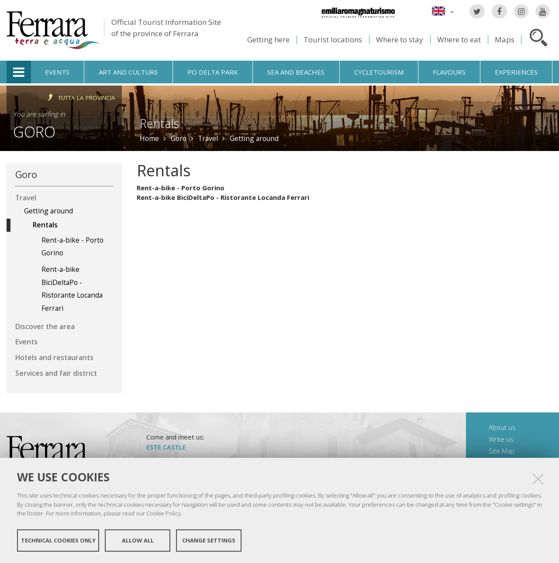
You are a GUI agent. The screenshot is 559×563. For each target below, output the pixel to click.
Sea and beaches (295, 72)
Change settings (208, 540)
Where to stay (399, 39)
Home (149, 138)
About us (502, 427)
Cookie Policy (163, 513)
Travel (208, 138)
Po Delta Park (212, 72)
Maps (504, 39)
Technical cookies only (58, 540)
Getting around (254, 138)
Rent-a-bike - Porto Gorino (180, 187)
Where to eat (459, 39)
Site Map (501, 450)
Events (57, 72)
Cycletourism (379, 72)
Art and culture (128, 72)
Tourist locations (333, 39)
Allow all (138, 540)
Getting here (268, 39)
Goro (34, 131)
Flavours (449, 72)
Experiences (516, 72)
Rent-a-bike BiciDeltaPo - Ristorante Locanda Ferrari (223, 197)
